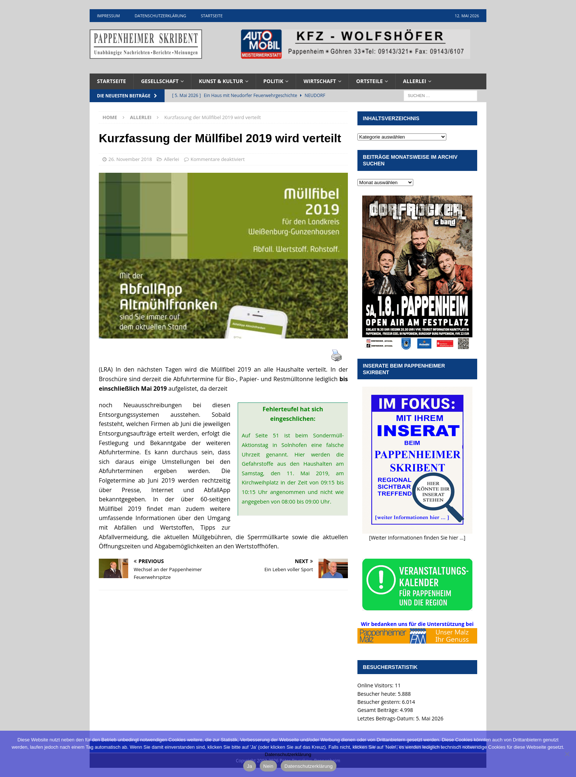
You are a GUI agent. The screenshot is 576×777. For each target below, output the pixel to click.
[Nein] (566, 754)
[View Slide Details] (355, 44)
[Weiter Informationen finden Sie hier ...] (417, 537)
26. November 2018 (130, 159)
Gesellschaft (160, 81)
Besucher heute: (377, 693)
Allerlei (414, 81)
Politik (273, 81)
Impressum (108, 15)
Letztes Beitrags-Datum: (386, 718)
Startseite (212, 15)
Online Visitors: (376, 685)
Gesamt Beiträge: (378, 709)
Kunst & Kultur (221, 81)
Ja (249, 766)
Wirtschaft (319, 81)
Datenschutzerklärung (160, 15)
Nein (268, 766)
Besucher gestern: (379, 701)
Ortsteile (369, 81)
